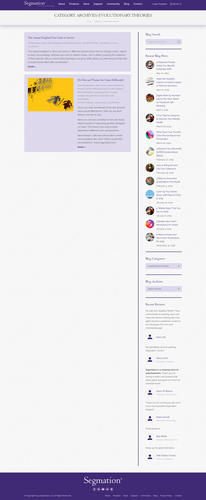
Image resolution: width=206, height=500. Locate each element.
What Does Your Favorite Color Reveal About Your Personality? (168, 135)
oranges (81, 96)
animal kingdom (35, 43)
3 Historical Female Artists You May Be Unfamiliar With (165, 65)
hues (106, 89)
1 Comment (33, 46)
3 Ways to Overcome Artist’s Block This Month (168, 180)
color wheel (100, 85)
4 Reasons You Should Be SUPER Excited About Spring (169, 152)
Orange (113, 92)
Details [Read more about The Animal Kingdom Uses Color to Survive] (31, 67)
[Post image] (150, 65)
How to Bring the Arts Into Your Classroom (167, 167)
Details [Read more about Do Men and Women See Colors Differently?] (81, 147)
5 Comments (113, 102)
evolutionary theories (71, 43)
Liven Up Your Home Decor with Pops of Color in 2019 (168, 195)
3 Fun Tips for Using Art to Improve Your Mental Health (168, 119)
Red (107, 96)
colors (109, 85)
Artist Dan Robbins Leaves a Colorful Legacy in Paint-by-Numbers (169, 82)
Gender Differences (94, 89)
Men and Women (85, 92)
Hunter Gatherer (116, 89)
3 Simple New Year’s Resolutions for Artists (167, 223)
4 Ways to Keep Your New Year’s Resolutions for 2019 (167, 238)
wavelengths (83, 99)
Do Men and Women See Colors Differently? (101, 80)
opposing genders (101, 92)
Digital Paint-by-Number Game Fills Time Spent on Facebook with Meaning (168, 100)
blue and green (54, 43)
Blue (45, 43)
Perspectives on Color (95, 96)
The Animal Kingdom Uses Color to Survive (51, 37)
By (90, 43)
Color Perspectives (86, 85)
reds (112, 96)
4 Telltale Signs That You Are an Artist (168, 210)
